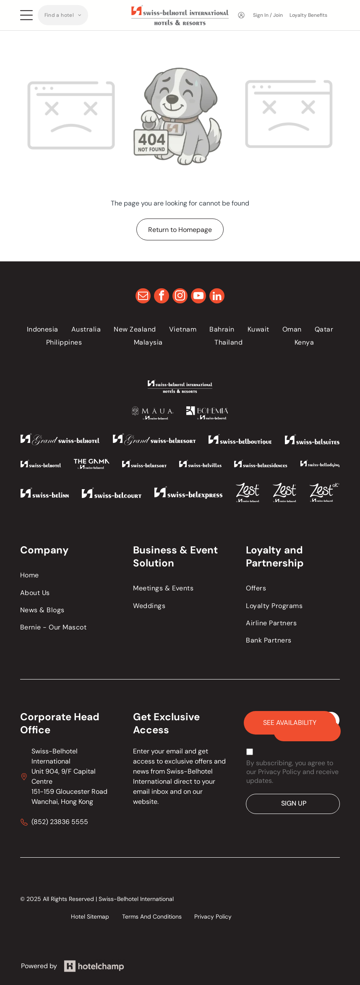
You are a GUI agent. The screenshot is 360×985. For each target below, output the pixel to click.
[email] (143, 297)
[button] (63, 15)
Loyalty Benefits (308, 15)
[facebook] (161, 297)
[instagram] (180, 297)
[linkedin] (216, 297)
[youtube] (198, 297)
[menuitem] (63, 15)
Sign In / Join (268, 15)
